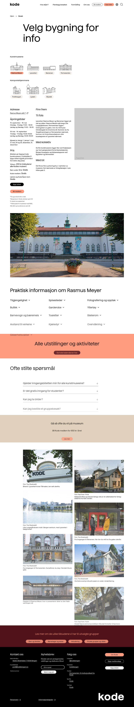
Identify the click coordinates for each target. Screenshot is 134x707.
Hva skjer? (44, 5)
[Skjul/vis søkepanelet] (121, 4)
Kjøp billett (108, 4)
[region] (99, 134)
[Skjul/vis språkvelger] (117, 4)
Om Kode (114, 655)
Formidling (75, 5)
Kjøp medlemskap (114, 661)
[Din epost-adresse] (53, 667)
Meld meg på (49, 672)
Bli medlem (97, 4)
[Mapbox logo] (79, 158)
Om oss (87, 5)
